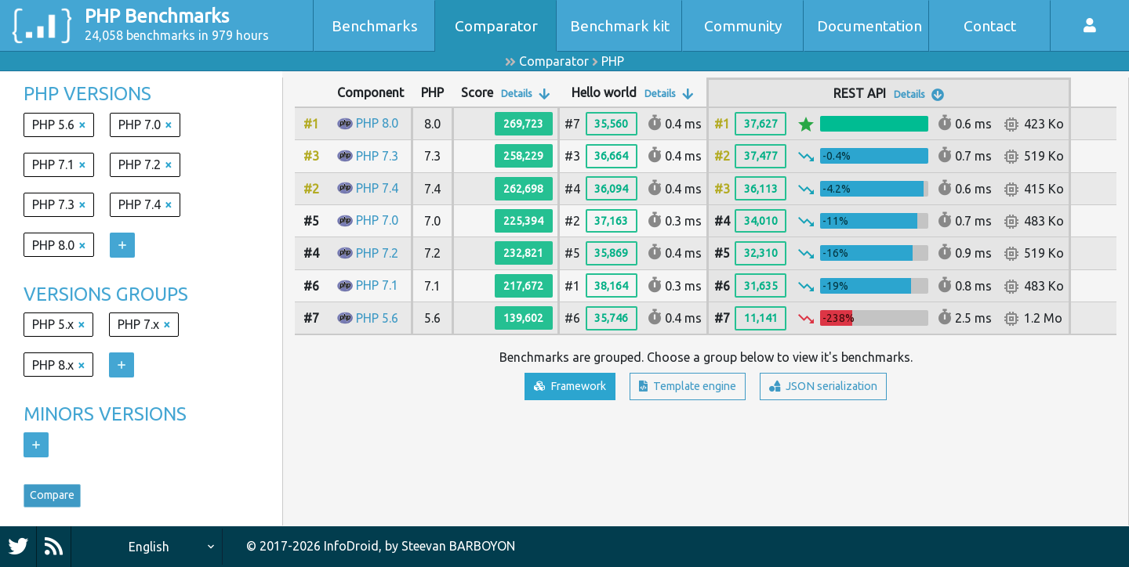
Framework (554, 388)
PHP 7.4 (377, 188)
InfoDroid (351, 547)
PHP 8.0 (377, 123)
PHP (612, 61)
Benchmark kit (620, 25)
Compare (59, 499)
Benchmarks (375, 25)
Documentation (869, 25)
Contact (990, 25)
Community (743, 25)
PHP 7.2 (377, 253)
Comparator (496, 25)
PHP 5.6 (377, 318)
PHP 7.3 (377, 156)
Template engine (685, 388)
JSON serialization (837, 388)
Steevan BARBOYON (458, 547)
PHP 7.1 (377, 285)
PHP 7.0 (377, 220)
